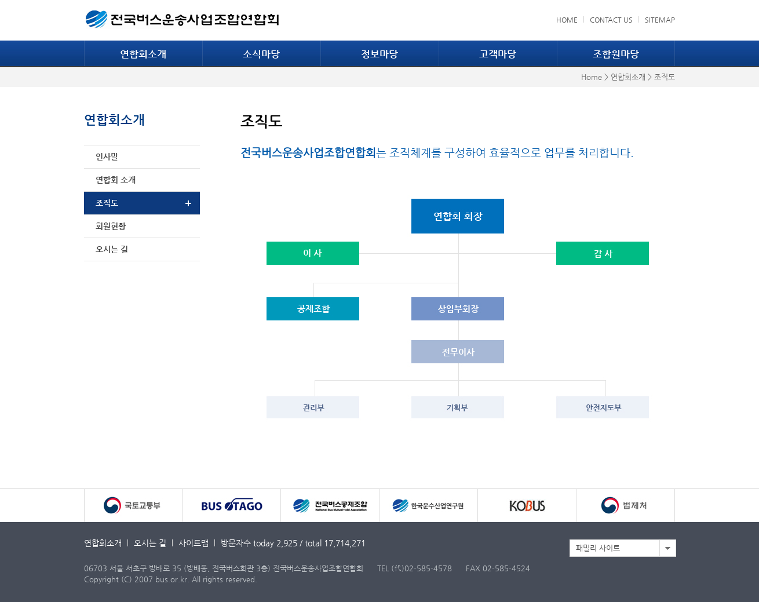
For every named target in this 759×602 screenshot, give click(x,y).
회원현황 (111, 226)
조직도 (107, 202)
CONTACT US (611, 20)
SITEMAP (660, 20)
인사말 (107, 156)
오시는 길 (112, 249)
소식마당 (261, 54)
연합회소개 (143, 54)
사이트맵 (193, 543)
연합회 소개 (116, 179)
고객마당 (497, 54)
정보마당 (379, 54)
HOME (567, 20)
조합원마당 (616, 54)
